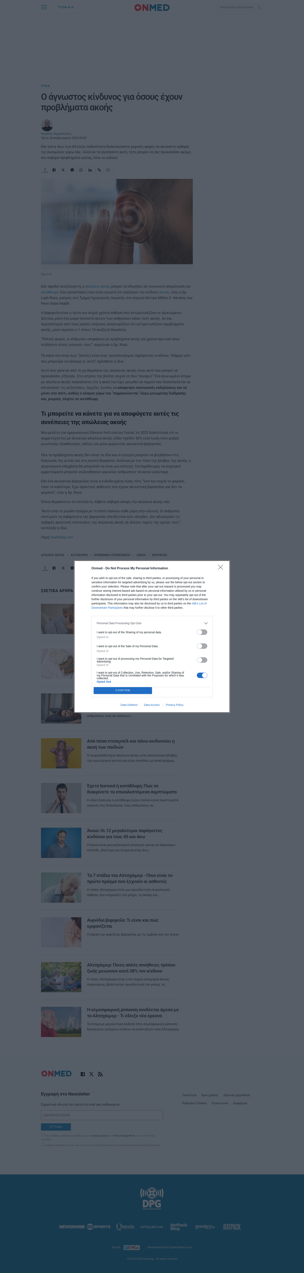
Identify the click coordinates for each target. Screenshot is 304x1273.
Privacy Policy (174, 704)
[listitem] (152, 623)
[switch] (202, 632)
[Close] (222, 568)
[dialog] (152, 637)
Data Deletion (129, 704)
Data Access (152, 704)
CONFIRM (122, 690)
